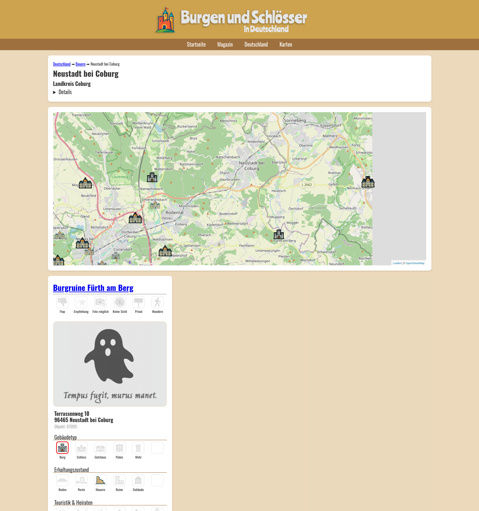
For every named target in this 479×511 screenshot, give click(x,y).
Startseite (196, 44)
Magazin (225, 44)
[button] (115, 255)
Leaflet (397, 263)
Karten (286, 44)
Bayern (80, 64)
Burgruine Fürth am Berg (93, 287)
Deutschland (256, 44)
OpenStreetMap (415, 263)
